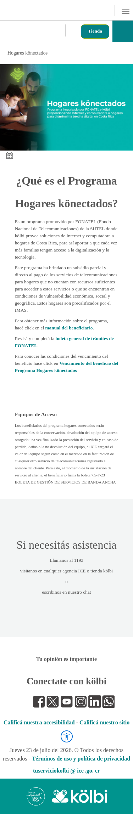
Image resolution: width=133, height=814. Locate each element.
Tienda (95, 31)
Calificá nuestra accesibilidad (39, 722)
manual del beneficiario (69, 327)
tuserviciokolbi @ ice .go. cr (66, 771)
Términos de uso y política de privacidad (81, 759)
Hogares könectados (65, 53)
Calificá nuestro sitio (104, 722)
